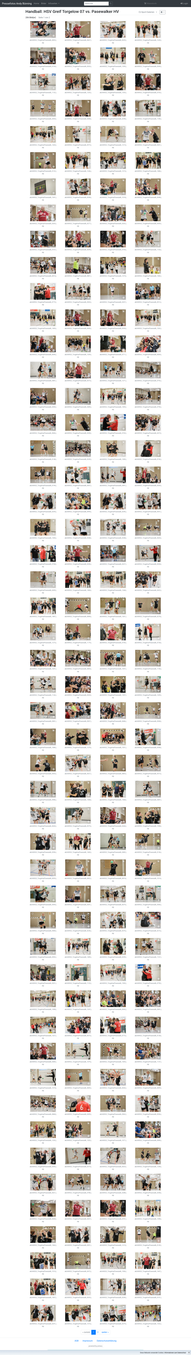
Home (36, 3)
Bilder (43, 3)
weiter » (105, 1332)
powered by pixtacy (95, 1346)
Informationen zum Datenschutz (175, 1353)
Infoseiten (53, 3)
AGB (76, 1341)
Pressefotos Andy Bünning (17, 3)
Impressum (88, 1341)
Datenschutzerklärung (106, 1341)
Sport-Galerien (146, 12)
